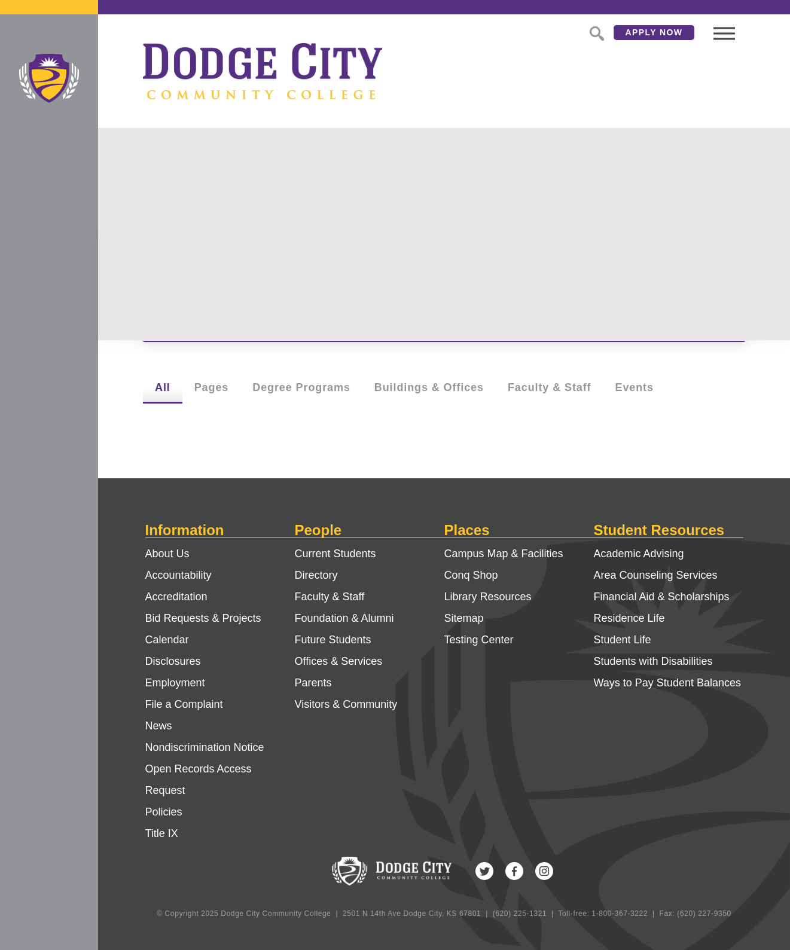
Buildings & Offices (429, 387)
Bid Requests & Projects (203, 618)
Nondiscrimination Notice (204, 747)
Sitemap (464, 618)
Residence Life (629, 618)
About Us (167, 554)
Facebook (514, 871)
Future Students (333, 640)
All (162, 387)
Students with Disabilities (653, 661)
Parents (313, 683)
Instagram (544, 871)
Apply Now (654, 32)
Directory (316, 575)
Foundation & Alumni (344, 618)
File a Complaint (184, 704)
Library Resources (488, 597)
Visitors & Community (346, 704)
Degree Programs (301, 387)
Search (596, 32)
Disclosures (173, 661)
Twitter (484, 871)
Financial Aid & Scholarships (662, 597)
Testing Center (479, 640)
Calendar (167, 640)
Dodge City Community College (49, 78)
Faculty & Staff (549, 387)
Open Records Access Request (198, 779)
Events (634, 387)
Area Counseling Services (656, 575)
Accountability (178, 575)
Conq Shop (471, 575)
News (158, 726)
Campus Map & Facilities (503, 554)
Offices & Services (339, 661)
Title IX (161, 833)
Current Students (335, 554)
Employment (175, 683)
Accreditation (176, 597)
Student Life (622, 640)
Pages (211, 387)
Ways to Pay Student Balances (667, 683)
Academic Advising (639, 554)
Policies (163, 812)
